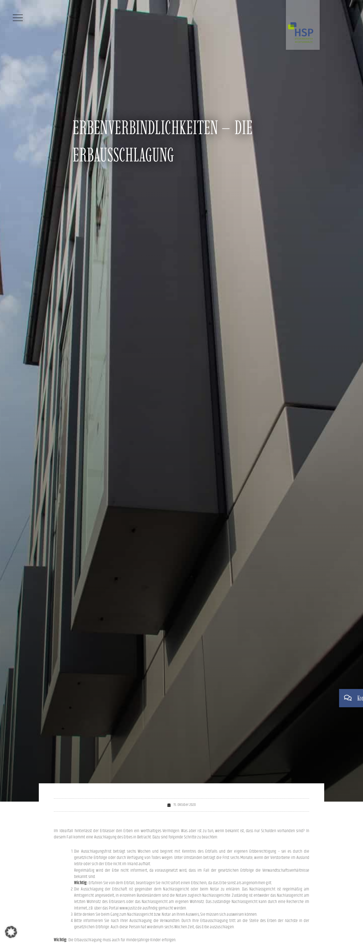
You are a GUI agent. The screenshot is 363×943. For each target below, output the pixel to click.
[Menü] (18, 18)
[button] (11, 932)
